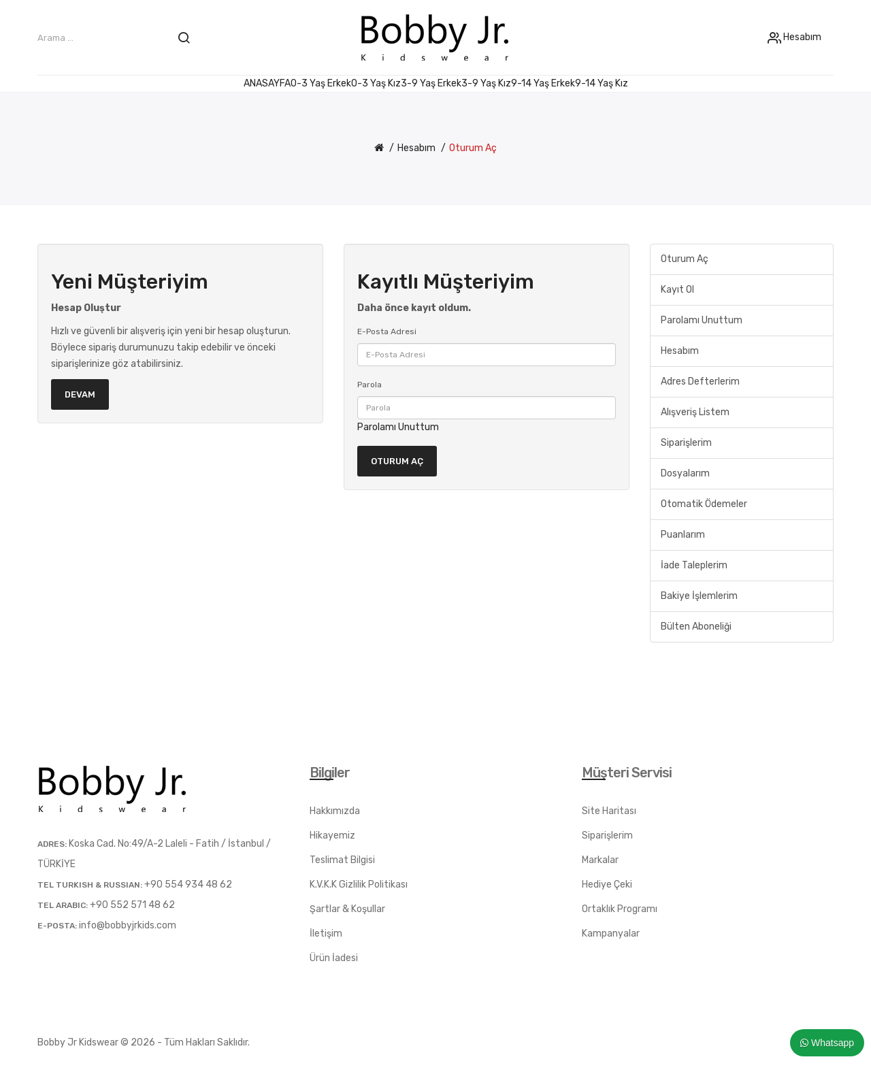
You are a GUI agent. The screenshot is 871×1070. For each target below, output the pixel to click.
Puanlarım (683, 534)
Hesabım (801, 37)
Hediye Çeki (607, 884)
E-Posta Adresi (386, 331)
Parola (369, 384)
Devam (80, 394)
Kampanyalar (611, 933)
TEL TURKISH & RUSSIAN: (89, 885)
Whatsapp (827, 1042)
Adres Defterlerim (700, 381)
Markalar (600, 860)
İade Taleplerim (694, 565)
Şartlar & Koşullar (347, 909)
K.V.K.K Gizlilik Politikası (359, 884)
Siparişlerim (686, 443)
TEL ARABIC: (62, 905)
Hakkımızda (335, 811)
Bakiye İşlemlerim (699, 596)
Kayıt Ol (677, 289)
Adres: (52, 844)
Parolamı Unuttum (398, 427)
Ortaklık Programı (619, 909)
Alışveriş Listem (695, 412)
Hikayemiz (332, 835)
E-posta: (57, 925)
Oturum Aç (473, 148)
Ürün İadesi (334, 958)
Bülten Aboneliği (696, 626)
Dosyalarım (685, 473)
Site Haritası (609, 811)
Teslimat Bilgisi (342, 860)
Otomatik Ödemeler (704, 504)
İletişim (326, 933)
